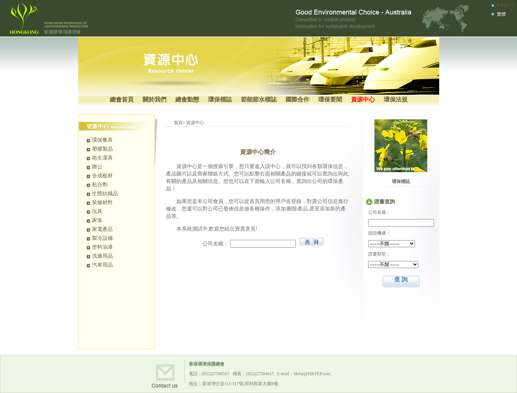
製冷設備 (102, 238)
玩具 (97, 211)
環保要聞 (330, 99)
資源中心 (363, 99)
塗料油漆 (102, 247)
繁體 (501, 14)
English (506, 5)
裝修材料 (102, 202)
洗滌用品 (102, 256)
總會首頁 (122, 99)
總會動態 (187, 99)
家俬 (97, 220)
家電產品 (102, 229)
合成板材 (102, 175)
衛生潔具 (102, 158)
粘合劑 (100, 184)
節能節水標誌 (259, 99)
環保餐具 (102, 140)
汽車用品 (102, 265)
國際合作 (297, 99)
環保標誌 (220, 99)
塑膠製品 (102, 149)
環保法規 (396, 99)
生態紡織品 (105, 193)
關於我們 (154, 99)
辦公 (97, 167)
